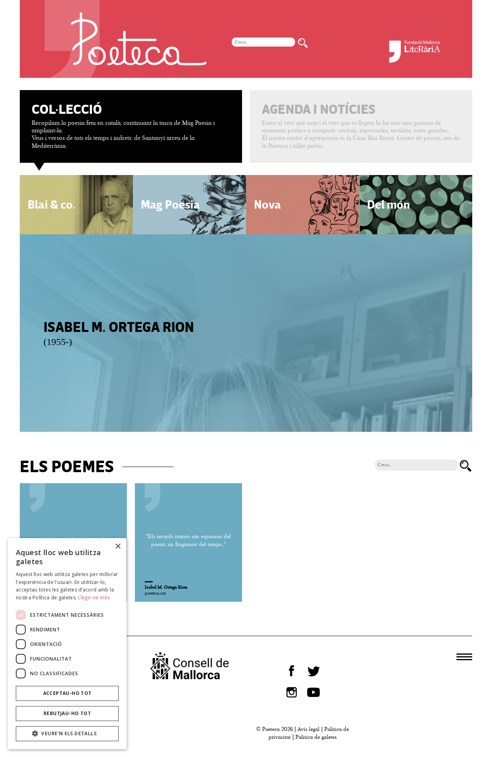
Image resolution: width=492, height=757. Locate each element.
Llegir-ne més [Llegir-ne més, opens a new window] (94, 597)
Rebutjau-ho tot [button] (67, 713)
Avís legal (308, 729)
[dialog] (67, 643)
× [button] (118, 547)
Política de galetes (316, 737)
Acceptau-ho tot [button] (67, 693)
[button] (67, 733)
